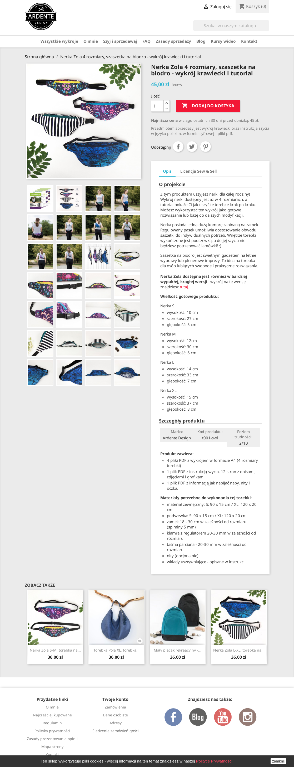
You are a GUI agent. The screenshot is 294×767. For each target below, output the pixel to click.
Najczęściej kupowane (52, 714)
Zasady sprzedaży (173, 41)
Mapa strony (52, 746)
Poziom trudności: (243, 434)
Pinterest (205, 146)
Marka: (177, 431)
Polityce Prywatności (214, 761)
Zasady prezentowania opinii (52, 738)
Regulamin (52, 722)
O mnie (90, 41)
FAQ (146, 41)
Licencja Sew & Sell (198, 171)
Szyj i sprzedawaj (120, 41)
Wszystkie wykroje (59, 41)
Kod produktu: (210, 431)
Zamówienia (115, 707)
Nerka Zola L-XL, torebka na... (239, 650)
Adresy (115, 722)
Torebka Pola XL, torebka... (116, 650)
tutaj (184, 286)
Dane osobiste (115, 714)
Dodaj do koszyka (208, 106)
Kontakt (249, 41)
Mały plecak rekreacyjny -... (177, 650)
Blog (201, 41)
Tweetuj (192, 146)
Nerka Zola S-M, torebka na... (55, 650)
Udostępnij (178, 146)
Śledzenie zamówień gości (115, 730)
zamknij (278, 761)
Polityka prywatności (52, 730)
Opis (167, 171)
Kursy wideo (223, 41)
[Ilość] (157, 106)
